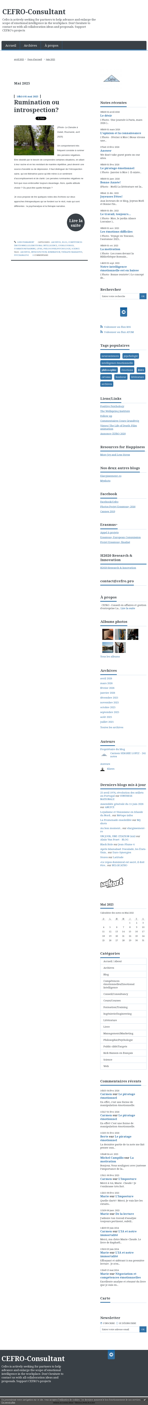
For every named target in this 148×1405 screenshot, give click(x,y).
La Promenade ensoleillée (116, 820)
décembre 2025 (109, 697)
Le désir (106, 115)
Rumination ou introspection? (36, 106)
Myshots (105, 480)
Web (106, 1066)
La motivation (110, 249)
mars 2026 (106, 683)
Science (76, 248)
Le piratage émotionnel (117, 168)
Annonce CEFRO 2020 (113, 433)
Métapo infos (125, 815)
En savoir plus (8, 1402)
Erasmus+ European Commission (120, 537)
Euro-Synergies (122, 852)
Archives (30, 45)
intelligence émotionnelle (117, 363)
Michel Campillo (112, 1158)
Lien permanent (24, 242)
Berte (104, 1136)
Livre (39, 248)
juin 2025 (50, 59)
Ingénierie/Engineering (117, 1013)
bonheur (121, 377)
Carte (105, 1298)
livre (141, 370)
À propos (51, 45)
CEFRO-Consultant (34, 11)
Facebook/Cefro (109, 501)
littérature (137, 377)
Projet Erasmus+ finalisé (115, 542)
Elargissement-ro (110, 475)
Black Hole (106, 844)
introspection (39, 252)
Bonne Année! (110, 182)
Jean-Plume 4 (126, 844)
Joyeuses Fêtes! (111, 196)
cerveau (106, 377)
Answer (106, 150)
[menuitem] (11, 45)
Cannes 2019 (107, 511)
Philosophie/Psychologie (57, 248)
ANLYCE (109, 807)
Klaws (110, 768)
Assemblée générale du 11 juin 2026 (121, 804)
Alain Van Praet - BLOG (114, 839)
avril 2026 (106, 678)
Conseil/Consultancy (115, 994)
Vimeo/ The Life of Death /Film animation (118, 427)
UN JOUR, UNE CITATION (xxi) (117, 836)
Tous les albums (110, 656)
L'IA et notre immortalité (118, 1233)
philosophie (109, 370)
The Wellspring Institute (115, 411)
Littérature (110, 1020)
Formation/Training (25, 248)
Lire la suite (76, 223)
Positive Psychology (112, 406)
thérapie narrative (71, 252)
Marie (104, 1196)
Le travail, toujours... (115, 214)
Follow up (106, 415)
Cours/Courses (66, 245)
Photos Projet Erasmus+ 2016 (117, 506)
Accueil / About (112, 961)
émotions (127, 370)
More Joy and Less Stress (115, 454)
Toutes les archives (111, 727)
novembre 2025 (109, 702)
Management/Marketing (118, 1033)
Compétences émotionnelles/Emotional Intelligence (118, 984)
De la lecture (124, 1214)
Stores (104, 857)
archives (25, 252)
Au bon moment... (111, 828)
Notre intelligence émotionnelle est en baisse (119, 268)
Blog (64, 242)
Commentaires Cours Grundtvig (119, 420)
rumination (54, 252)
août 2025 (106, 717)
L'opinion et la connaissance (120, 133)
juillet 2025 (107, 721)
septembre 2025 (109, 712)
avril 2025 (19, 59)
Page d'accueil (35, 59)
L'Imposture (127, 1179)
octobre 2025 (107, 707)
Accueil (10, 45)
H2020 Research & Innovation (118, 567)
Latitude (118, 857)
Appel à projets (109, 532)
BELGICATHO (119, 865)
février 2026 (107, 687)
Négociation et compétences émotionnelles (120, 1275)
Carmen (106, 1094)
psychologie (131, 356)
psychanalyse (21, 255)
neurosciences (110, 356)
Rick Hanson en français (118, 1053)
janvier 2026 (107, 692)
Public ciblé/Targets (115, 1046)
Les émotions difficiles (116, 231)
